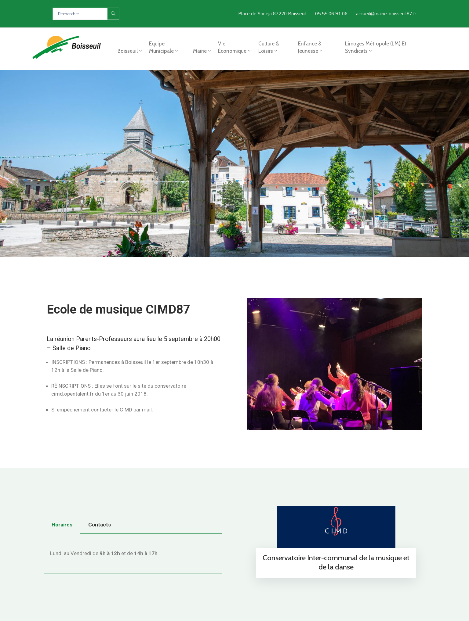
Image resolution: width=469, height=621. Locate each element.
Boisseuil (130, 51)
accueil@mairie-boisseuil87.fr (386, 14)
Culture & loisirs (268, 47)
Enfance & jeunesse (310, 47)
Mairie (202, 51)
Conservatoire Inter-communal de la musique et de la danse (336, 562)
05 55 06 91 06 (331, 14)
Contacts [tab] (99, 525)
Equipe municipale (164, 47)
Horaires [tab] (62, 525)
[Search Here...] (80, 14)
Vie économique (235, 47)
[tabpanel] (133, 554)
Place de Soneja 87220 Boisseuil (272, 14)
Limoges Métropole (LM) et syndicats (375, 47)
